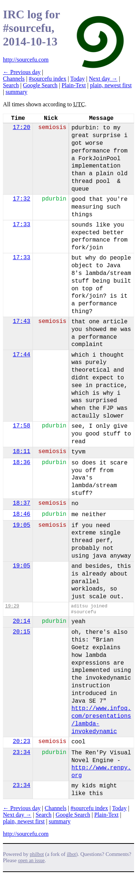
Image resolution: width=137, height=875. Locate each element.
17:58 (21, 426)
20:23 (21, 741)
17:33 (21, 224)
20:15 (21, 632)
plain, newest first (111, 85)
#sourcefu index (47, 79)
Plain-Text (74, 85)
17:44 (21, 355)
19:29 (12, 606)
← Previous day (22, 72)
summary (16, 92)
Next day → (103, 79)
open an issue (31, 860)
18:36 (21, 462)
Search (11, 85)
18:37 (21, 503)
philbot (37, 854)
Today (77, 79)
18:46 (21, 514)
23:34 (21, 752)
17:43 (21, 321)
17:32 (21, 199)
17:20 (21, 127)
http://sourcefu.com (26, 59)
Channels (14, 79)
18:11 (21, 451)
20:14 (21, 621)
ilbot (71, 854)
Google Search (40, 85)
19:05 (21, 525)
